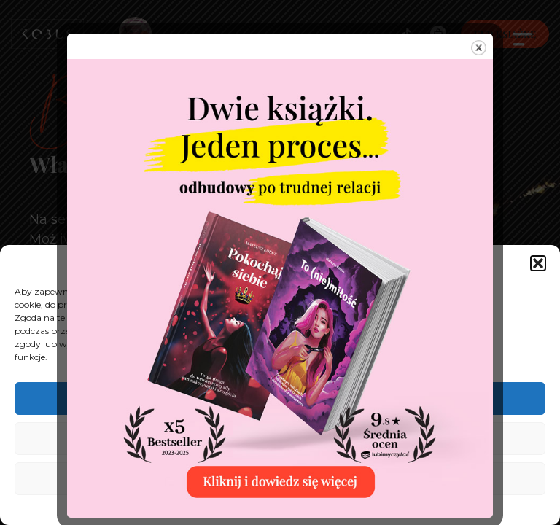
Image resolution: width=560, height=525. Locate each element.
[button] (538, 263)
